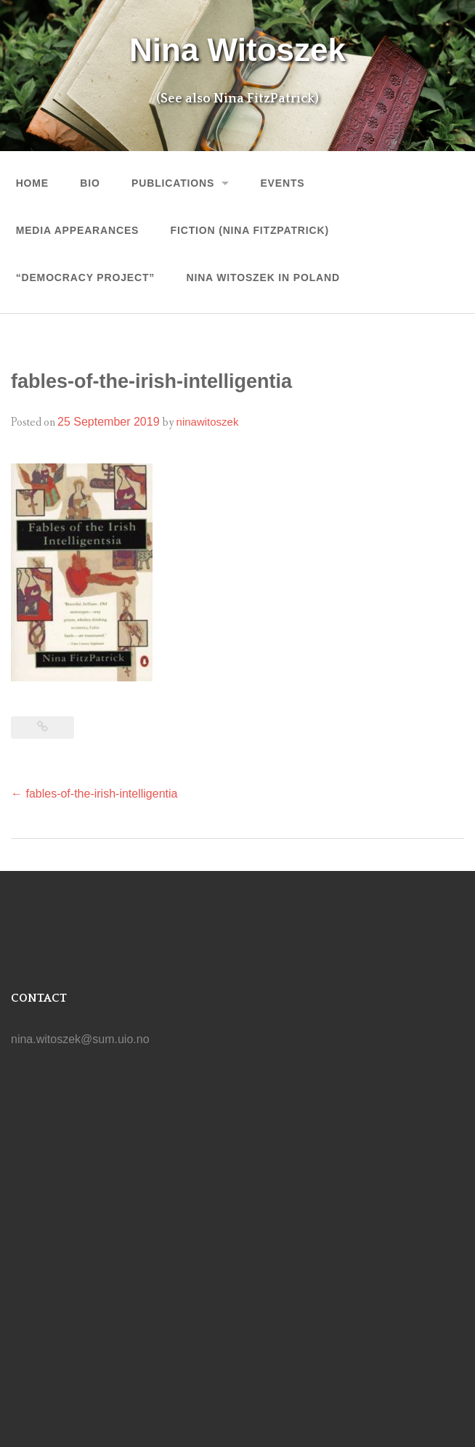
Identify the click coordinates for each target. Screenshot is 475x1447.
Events (282, 183)
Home (32, 183)
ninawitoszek (207, 422)
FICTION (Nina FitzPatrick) (250, 230)
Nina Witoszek (237, 50)
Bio (90, 183)
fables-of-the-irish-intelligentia (94, 793)
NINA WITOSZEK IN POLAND (262, 277)
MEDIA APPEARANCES (77, 230)
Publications (172, 183)
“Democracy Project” (85, 277)
